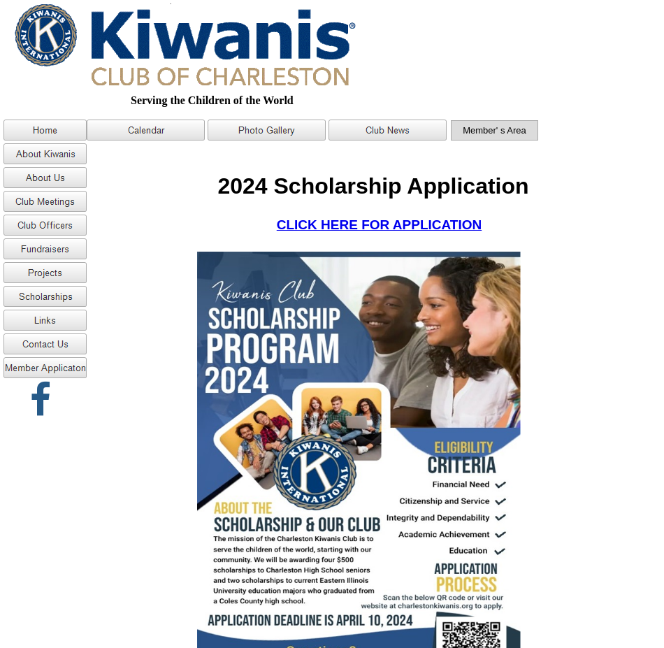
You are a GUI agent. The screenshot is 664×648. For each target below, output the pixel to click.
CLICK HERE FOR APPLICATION (379, 224)
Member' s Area (494, 130)
